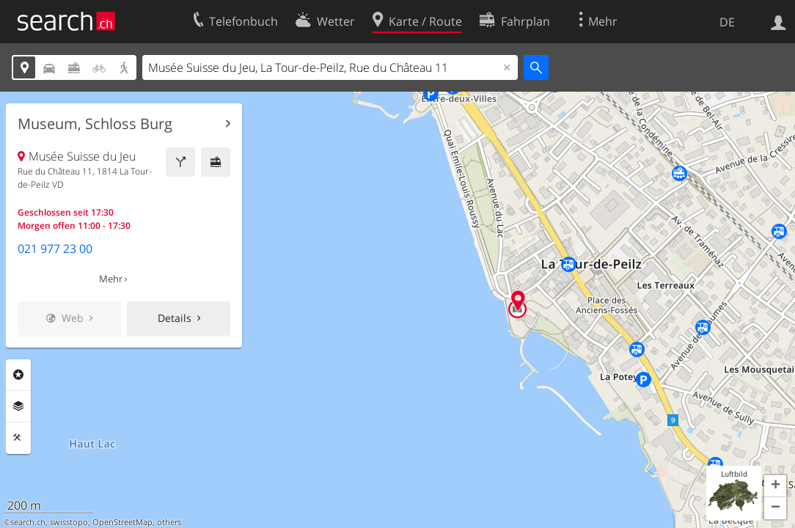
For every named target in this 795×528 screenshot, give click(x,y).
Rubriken (18, 374)
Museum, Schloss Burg (95, 124)
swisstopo (69, 522)
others (169, 522)
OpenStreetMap (122, 522)
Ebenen (18, 406)
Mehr (110, 278)
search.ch (27, 522)
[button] (775, 486)
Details (174, 318)
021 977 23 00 (55, 249)
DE (727, 22)
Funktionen (18, 437)
